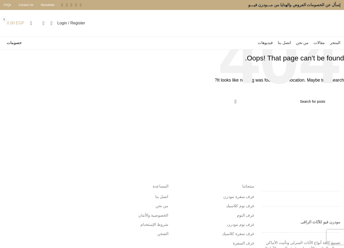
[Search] (279, 101)
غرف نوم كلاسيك (240, 206)
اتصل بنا (161, 197)
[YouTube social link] (67, 5)
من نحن (162, 206)
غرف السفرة (243, 243)
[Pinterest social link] (62, 5)
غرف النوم (245, 215)
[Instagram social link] (71, 5)
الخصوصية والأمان (153, 215)
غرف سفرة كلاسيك (238, 234)
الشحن (162, 234)
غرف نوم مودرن (240, 224)
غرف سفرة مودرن (238, 197)
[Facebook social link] (80, 5)
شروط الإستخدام (154, 224)
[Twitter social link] (76, 5)
